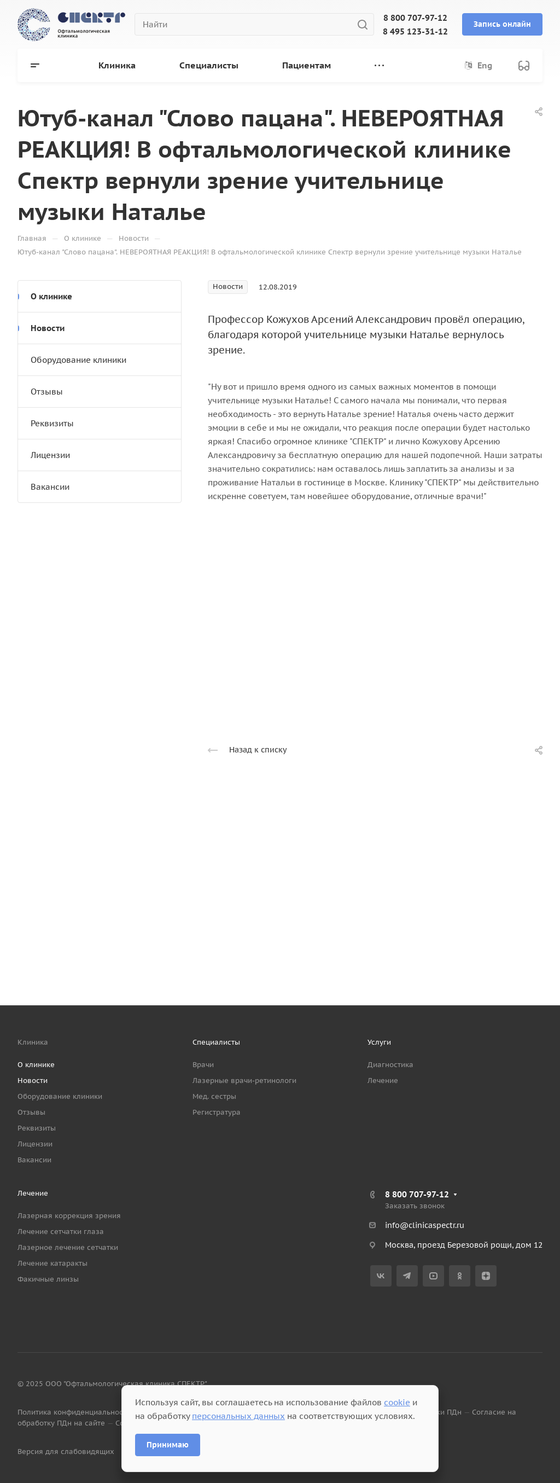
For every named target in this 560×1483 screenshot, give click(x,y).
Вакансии (50, 487)
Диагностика (390, 1064)
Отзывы (47, 391)
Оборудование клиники (78, 360)
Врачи (203, 1064)
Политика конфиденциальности (74, 1412)
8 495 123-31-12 (415, 31)
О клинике (51, 296)
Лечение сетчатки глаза (61, 1231)
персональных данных (238, 1416)
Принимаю (168, 1445)
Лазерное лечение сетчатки (68, 1247)
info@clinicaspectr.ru (424, 1225)
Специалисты (216, 1042)
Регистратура (216, 1112)
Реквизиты (52, 423)
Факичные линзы (48, 1279)
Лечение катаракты (53, 1263)
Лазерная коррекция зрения (69, 1215)
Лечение (383, 1080)
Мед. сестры (214, 1096)
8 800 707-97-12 (415, 18)
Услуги (379, 1042)
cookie (397, 1402)
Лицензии (50, 455)
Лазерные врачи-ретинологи (244, 1080)
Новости (48, 328)
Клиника (33, 1042)
